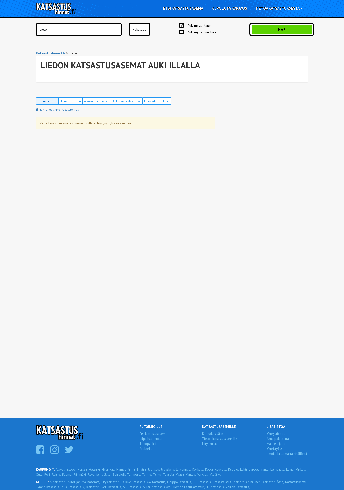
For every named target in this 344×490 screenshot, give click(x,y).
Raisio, (56, 474)
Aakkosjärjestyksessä (127, 101)
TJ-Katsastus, (215, 487)
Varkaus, (203, 474)
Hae (281, 29)
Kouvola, (221, 469)
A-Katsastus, (58, 482)
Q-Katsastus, (91, 487)
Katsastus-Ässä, (273, 482)
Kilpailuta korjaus (229, 8)
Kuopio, (233, 469)
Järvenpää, (183, 469)
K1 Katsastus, (202, 482)
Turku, (157, 474)
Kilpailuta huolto (151, 438)
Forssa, (83, 469)
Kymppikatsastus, (48, 487)
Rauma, (67, 474)
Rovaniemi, (95, 474)
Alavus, (61, 469)
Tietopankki (148, 444)
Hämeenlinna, (126, 469)
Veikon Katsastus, (238, 487)
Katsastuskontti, (296, 482)
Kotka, (209, 469)
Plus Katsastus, (71, 487)
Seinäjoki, (119, 474)
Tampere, (134, 474)
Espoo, (71, 469)
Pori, (47, 474)
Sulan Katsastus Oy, (156, 487)
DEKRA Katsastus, (134, 482)
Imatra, (142, 469)
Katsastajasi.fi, (222, 482)
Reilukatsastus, (112, 487)
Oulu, (39, 474)
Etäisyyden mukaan (157, 101)
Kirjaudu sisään (212, 433)
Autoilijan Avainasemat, (84, 482)
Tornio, (147, 474)
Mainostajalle (276, 444)
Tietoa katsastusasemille (219, 438)
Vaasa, (180, 474)
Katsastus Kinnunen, (247, 482)
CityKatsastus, (110, 482)
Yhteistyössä (275, 449)
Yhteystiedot (276, 433)
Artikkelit (146, 449)
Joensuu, (154, 469)
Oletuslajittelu (47, 101)
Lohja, (290, 469)
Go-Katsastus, (156, 482)
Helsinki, (95, 469)
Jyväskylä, (168, 469)
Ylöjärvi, (215, 474)
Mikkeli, (301, 469)
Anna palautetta (278, 438)
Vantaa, (191, 474)
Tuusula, (169, 474)
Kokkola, (198, 469)
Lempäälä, (277, 469)
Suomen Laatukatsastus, (188, 487)
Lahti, (243, 469)
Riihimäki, (80, 474)
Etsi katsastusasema (183, 8)
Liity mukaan (210, 444)
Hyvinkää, (108, 469)
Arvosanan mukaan (96, 101)
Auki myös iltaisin (200, 25)
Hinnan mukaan (70, 101)
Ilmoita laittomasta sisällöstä (287, 454)
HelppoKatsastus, (179, 482)
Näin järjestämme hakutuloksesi (58, 109)
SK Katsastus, (132, 487)
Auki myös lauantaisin (203, 32)
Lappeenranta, (259, 469)
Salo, (107, 474)
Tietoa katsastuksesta (279, 8)
